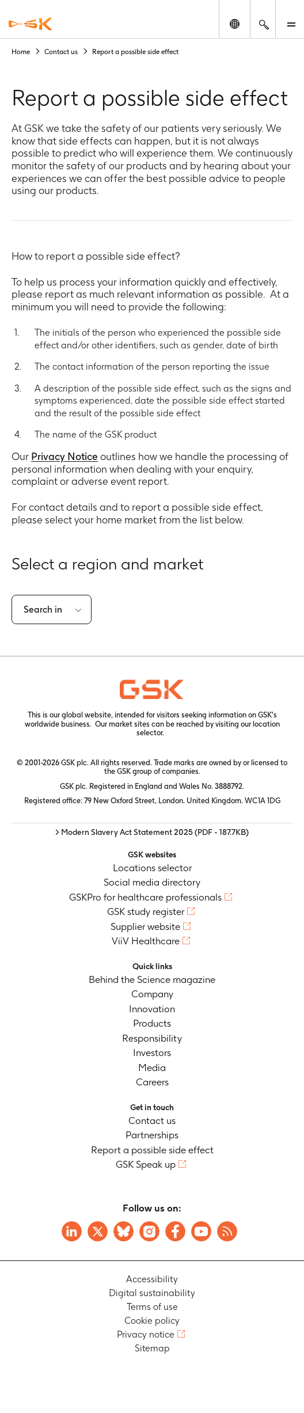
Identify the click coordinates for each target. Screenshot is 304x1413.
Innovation (152, 1009)
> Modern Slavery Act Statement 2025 (152, 832)
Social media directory (152, 882)
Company (152, 994)
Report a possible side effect (152, 1150)
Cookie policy (152, 1320)
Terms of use (152, 1306)
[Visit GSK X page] (98, 1231)
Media (152, 1067)
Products (152, 1023)
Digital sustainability (152, 1292)
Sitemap (152, 1348)
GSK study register (145, 911)
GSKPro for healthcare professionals (145, 897)
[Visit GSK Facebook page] (175, 1231)
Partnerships (152, 1135)
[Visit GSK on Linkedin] (72, 1231)
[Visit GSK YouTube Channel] (201, 1231)
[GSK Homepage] (30, 24)
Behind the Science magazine (152, 979)
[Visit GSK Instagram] (149, 1231)
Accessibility (152, 1279)
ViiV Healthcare (146, 941)
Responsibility (152, 1038)
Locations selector (152, 867)
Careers (152, 1082)
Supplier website (145, 926)
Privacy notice (145, 1334)
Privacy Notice (64, 456)
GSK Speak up (146, 1164)
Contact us (152, 1120)
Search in (43, 609)
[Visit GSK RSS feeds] (227, 1231)
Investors (152, 1052)
